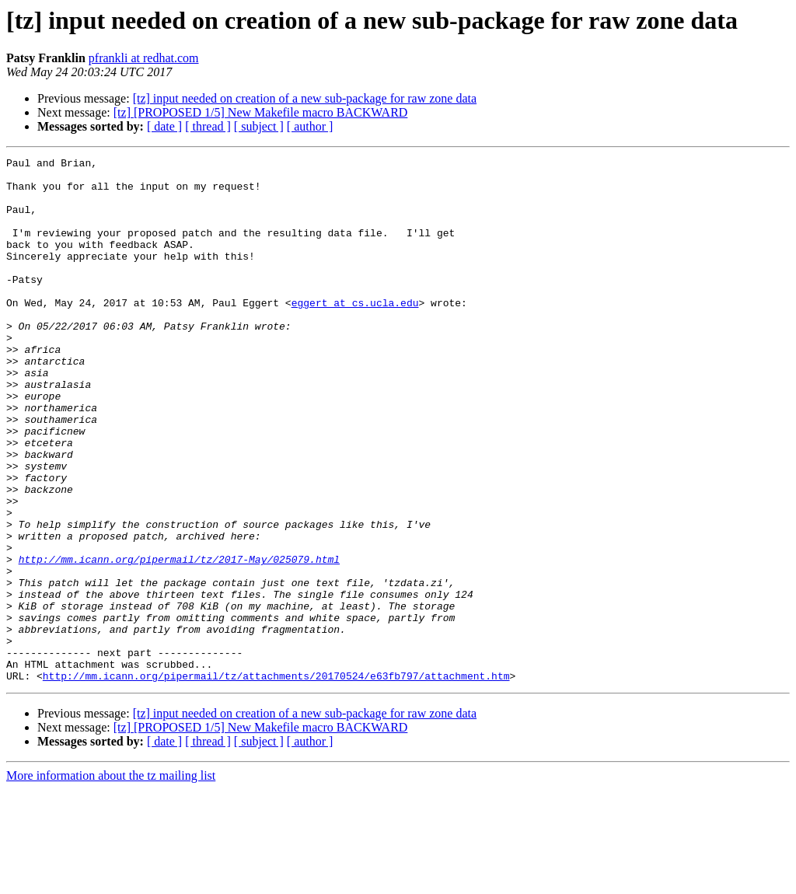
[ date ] (164, 126)
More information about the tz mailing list (110, 880)
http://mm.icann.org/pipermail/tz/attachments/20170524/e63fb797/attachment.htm (276, 780)
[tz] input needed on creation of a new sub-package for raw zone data (305, 98)
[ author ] (310, 126)
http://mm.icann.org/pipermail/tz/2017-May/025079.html (179, 641)
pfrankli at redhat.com (144, 58)
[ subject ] (259, 126)
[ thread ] (208, 126)
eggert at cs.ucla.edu (355, 333)
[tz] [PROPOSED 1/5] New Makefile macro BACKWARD (260, 112)
